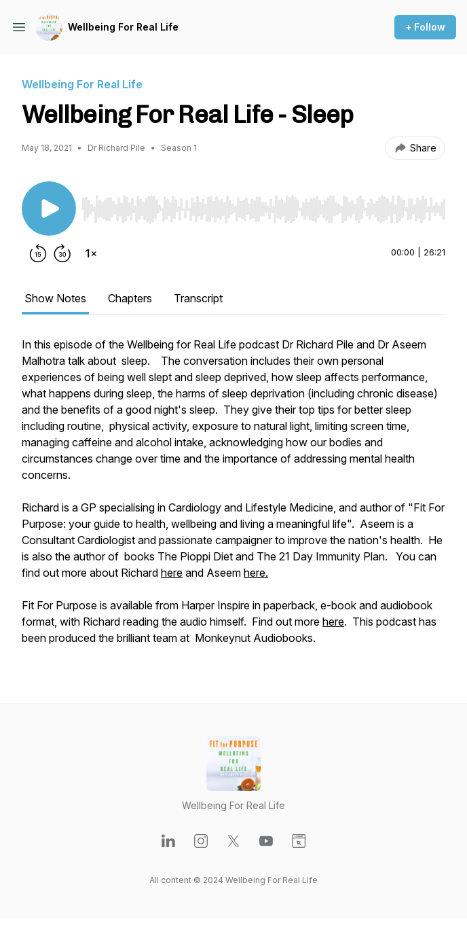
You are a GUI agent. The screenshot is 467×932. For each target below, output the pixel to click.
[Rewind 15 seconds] (38, 253)
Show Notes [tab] (55, 298)
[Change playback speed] (91, 253)
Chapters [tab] (130, 298)
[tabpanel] (233, 498)
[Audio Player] (263, 205)
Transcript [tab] (198, 298)
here (172, 572)
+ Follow (425, 27)
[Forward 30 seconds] (62, 253)
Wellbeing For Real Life (123, 27)
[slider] (263, 209)
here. (256, 572)
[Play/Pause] (49, 208)
